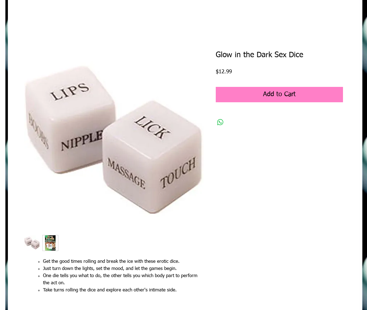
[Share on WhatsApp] (220, 122)
